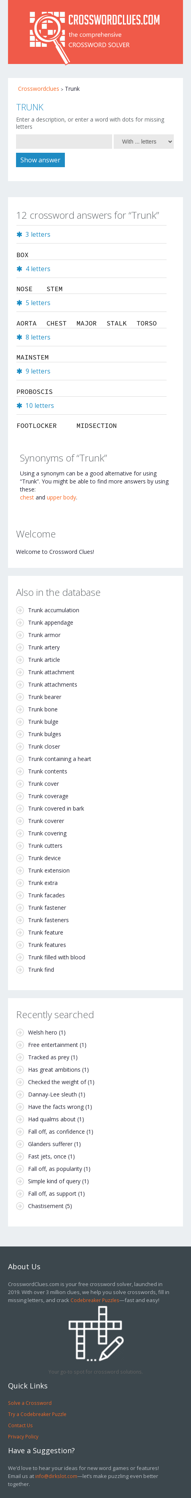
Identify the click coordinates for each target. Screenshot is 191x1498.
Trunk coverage (48, 796)
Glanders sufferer (50, 1144)
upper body (61, 497)
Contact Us (20, 1425)
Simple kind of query (54, 1181)
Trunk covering (47, 833)
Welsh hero (42, 1032)
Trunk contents (47, 771)
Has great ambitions (54, 1069)
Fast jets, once (47, 1156)
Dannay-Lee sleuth (52, 1094)
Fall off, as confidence (56, 1131)
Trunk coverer (46, 821)
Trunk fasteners (48, 920)
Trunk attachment (51, 672)
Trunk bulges (44, 734)
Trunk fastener (47, 907)
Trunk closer (44, 746)
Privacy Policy (23, 1436)
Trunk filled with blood (56, 957)
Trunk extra (43, 883)
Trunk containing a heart (59, 759)
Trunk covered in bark (56, 808)
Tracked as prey (48, 1057)
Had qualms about (52, 1119)
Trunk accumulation (53, 610)
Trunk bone (43, 709)
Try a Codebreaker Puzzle (37, 1414)
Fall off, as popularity (55, 1168)
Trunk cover (43, 783)
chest (27, 497)
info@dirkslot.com (56, 1476)
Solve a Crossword (30, 1403)
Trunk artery (44, 647)
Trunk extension (49, 870)
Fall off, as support (52, 1193)
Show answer (40, 160)
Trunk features (47, 945)
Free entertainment (53, 1045)
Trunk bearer (44, 697)
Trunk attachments (52, 684)
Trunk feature (45, 932)
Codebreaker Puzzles (94, 1300)
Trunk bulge (43, 721)
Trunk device (44, 858)
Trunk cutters (45, 845)
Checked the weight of (57, 1082)
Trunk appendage (50, 622)
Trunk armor (44, 635)
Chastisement (46, 1206)
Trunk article (44, 659)
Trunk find (41, 969)
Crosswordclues (38, 88)
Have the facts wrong (56, 1107)
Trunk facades (46, 895)
